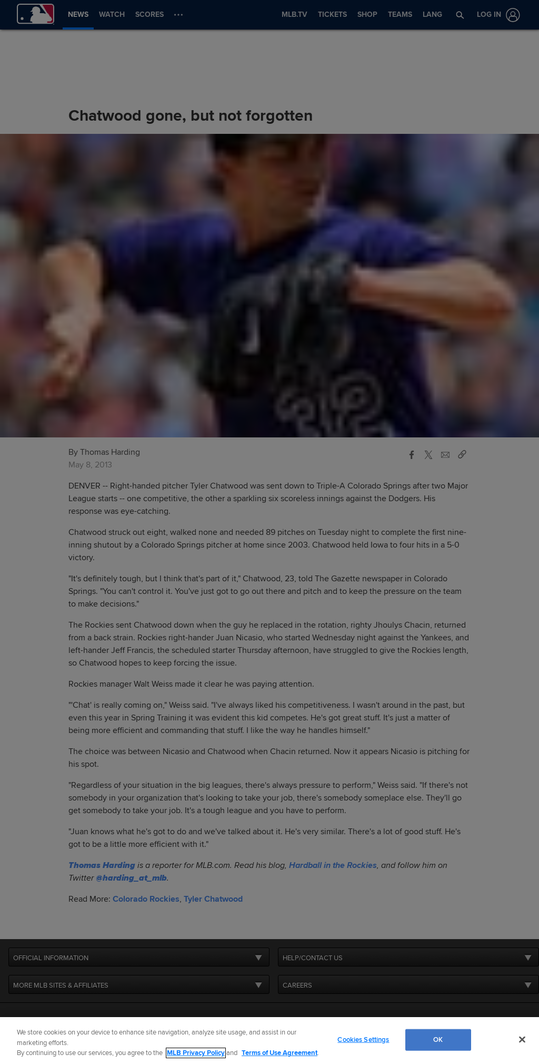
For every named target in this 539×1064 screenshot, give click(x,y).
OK (438, 1039)
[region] (269, 1040)
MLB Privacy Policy (196, 1053)
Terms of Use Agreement (279, 1053)
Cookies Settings (363, 1039)
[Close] (522, 1039)
